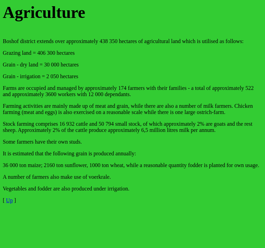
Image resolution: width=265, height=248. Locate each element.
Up (9, 200)
